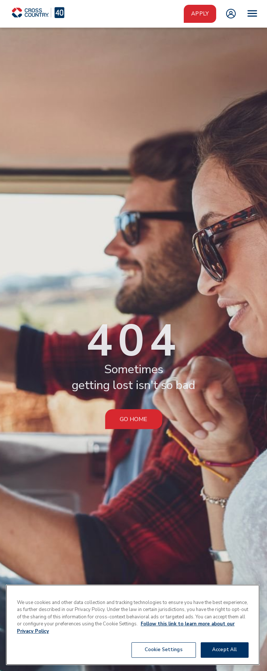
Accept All (224, 649)
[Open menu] (252, 13)
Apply (200, 13)
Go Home (133, 419)
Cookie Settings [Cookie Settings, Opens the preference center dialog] (164, 649)
